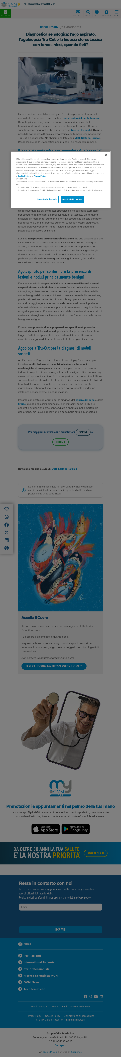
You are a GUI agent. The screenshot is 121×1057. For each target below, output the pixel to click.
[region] (61, 179)
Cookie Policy (24, 176)
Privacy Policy (40, 176)
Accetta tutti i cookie (72, 199)
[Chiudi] (106, 155)
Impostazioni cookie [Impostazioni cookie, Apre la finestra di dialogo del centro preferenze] (47, 199)
